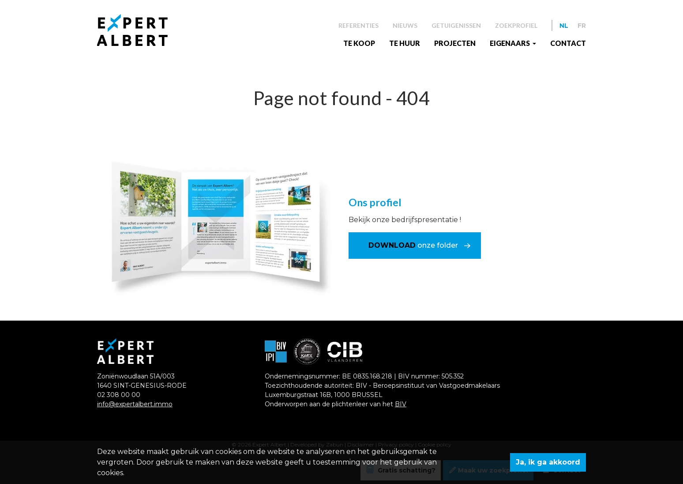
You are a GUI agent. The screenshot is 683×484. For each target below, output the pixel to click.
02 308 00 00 (118, 395)
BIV (400, 404)
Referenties (358, 25)
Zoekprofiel (516, 25)
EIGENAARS (510, 43)
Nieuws (405, 25)
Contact (568, 43)
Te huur (404, 43)
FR (582, 26)
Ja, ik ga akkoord (548, 462)
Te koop (359, 43)
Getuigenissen (456, 25)
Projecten (455, 43)
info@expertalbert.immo (135, 404)
